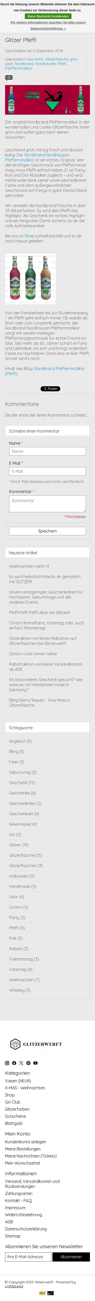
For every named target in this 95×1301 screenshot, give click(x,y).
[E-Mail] (28, 1256)
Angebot (20, 741)
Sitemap (13, 1235)
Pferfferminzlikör (18, 68)
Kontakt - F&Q (18, 1200)
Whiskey (20, 990)
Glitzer (19, 844)
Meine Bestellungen (23, 1148)
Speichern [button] (47, 531)
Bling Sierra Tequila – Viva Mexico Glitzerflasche (39, 703)
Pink (16, 938)
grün (74, 59)
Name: (16, 443)
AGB (9, 1221)
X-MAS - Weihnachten (25, 1087)
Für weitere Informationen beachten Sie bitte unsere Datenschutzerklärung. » (48, 25)
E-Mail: (16, 463)
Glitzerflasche (56, 59)
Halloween (21, 876)
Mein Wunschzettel (22, 1163)
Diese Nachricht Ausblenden (48, 16)
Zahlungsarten (18, 1193)
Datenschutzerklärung (26, 1228)
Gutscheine (15, 1116)
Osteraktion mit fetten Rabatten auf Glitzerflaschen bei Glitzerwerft (43, 641)
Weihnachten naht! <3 (29, 566)
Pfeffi (62, 64)
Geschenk (35, 59)
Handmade (22, 886)
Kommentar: (21, 491)
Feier (16, 761)
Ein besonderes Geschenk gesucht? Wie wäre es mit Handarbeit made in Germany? (46, 684)
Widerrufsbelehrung (23, 1214)
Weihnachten (24, 979)
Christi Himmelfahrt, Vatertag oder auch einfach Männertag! (46, 625)
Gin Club (12, 1102)
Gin (15, 834)
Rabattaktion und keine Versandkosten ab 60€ (45, 667)
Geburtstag (23, 772)
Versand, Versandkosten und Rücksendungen (32, 1184)
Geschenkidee (25, 803)
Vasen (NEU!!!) (18, 1080)
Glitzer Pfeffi (20, 40)
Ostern (18, 907)
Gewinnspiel (23, 824)
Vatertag (20, 969)
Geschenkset (24, 813)
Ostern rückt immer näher (33, 653)
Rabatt (18, 948)
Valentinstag (24, 959)
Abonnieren (71, 1256)
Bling (16, 751)
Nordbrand (24, 64)
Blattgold (13, 1123)
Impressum (15, 1207)
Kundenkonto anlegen (25, 1141)
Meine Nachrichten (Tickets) (31, 1155)
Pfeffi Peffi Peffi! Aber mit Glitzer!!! (39, 612)
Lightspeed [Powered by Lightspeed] (14, 1286)
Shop (29, 235)
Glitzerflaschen (26, 865)
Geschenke (22, 793)
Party (17, 917)
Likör (9, 64)
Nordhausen (45, 64)
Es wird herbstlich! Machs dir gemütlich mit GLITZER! (45, 579)
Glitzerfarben (17, 1109)
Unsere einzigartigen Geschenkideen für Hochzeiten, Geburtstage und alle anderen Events (46, 597)
